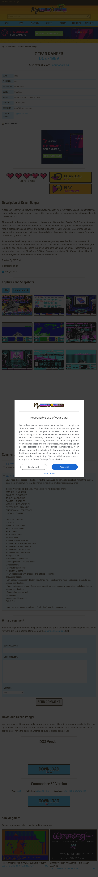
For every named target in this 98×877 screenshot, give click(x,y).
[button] (49, 473)
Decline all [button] (33, 467)
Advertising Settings (37, 456)
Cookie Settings (40, 459)
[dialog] (49, 438)
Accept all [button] (65, 466)
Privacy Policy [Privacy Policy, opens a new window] (55, 459)
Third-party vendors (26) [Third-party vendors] (46, 440)
